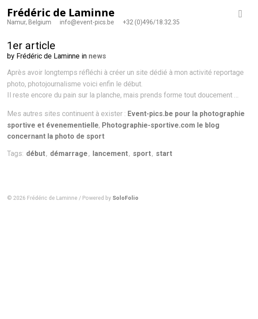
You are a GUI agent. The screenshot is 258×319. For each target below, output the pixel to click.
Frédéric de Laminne (61, 12)
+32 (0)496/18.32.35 (151, 22)
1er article (31, 45)
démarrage (69, 153)
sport (142, 153)
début (35, 153)
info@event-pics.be (87, 22)
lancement (110, 153)
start (164, 153)
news (97, 56)
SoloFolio (125, 198)
